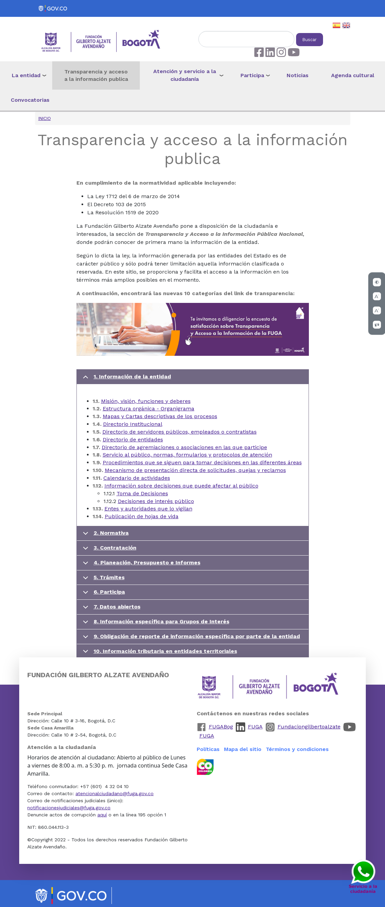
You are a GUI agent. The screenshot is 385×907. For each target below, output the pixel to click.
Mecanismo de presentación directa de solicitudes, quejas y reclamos (195, 470)
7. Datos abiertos (110, 609)
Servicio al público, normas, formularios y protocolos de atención (187, 454)
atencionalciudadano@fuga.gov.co (114, 793)
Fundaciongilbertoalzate (309, 726)
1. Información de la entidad (126, 378)
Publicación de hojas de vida (142, 516)
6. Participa (103, 594)
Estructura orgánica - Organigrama (148, 408)
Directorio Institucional (132, 424)
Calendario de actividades (136, 478)
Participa (252, 75)
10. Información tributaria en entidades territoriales (159, 653)
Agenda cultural (352, 75)
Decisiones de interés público (156, 501)
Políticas (208, 749)
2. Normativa (105, 535)
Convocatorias (30, 100)
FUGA (255, 726)
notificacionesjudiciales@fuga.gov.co (68, 807)
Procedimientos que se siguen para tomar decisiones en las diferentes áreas (202, 462)
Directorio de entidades (133, 439)
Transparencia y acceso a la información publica (96, 75)
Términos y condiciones (297, 749)
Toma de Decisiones (142, 493)
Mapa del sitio (242, 749)
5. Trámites (103, 579)
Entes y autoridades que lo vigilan (148, 508)
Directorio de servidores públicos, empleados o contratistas (179, 432)
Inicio (44, 118)
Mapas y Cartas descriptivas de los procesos (160, 416)
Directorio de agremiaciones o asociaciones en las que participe (184, 447)
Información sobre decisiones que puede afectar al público (181, 485)
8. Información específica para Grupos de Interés (155, 623)
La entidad (26, 75)
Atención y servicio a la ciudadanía (184, 75)
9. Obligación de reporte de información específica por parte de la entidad (190, 638)
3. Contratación (108, 550)
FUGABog (221, 726)
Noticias (298, 75)
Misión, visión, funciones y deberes (146, 401)
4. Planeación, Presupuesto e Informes (140, 564)
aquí (102, 814)
